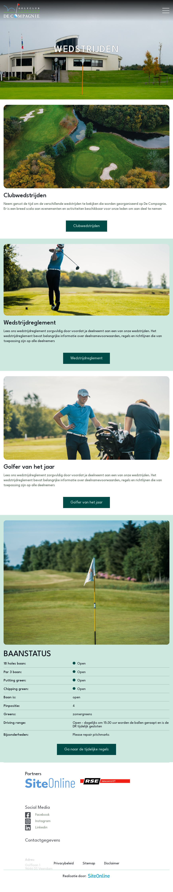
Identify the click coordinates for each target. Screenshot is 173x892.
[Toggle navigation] (165, 10)
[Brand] (81, 10)
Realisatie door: (86, 876)
